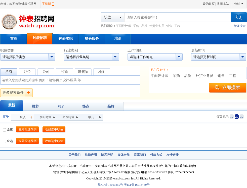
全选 (8, 129)
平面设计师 (123, 26)
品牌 (110, 106)
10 (231, 116)
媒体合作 (123, 155)
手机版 (46, 4)
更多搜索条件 (13, 93)
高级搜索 (239, 26)
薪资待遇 (68, 117)
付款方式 (156, 155)
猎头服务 (92, 38)
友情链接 (173, 155)
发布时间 (45, 117)
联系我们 (140, 155)
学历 (91, 117)
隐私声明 (107, 155)
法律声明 (91, 155)
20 (236, 116)
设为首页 (209, 4)
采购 (136, 26)
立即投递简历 (28, 129)
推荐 (35, 106)
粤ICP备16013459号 (110, 184)
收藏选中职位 (54, 129)
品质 (144, 26)
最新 (11, 105)
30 (241, 116)
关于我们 (74, 155)
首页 (13, 38)
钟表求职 (66, 38)
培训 (117, 38)
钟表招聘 (40, 38)
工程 (177, 26)
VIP (61, 106)
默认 (23, 117)
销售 (169, 26)
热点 (85, 106)
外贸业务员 (156, 26)
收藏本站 (223, 4)
